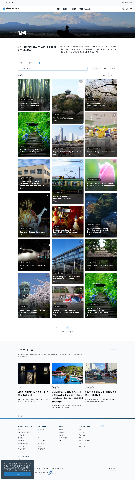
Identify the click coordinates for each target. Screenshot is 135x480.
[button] (127, 9)
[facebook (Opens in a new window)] (3, 3)
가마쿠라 (61, 432)
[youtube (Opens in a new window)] (12, 3)
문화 (39, 432)
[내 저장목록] (131, 9)
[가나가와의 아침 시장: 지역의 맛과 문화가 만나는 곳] (101, 382)
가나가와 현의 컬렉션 (24, 432)
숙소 (80, 429)
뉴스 (19, 429)
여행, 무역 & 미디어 (126, 3)
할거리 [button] (65, 9)
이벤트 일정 (21, 435)
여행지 (30, 63)
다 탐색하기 (21, 449)
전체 (21, 63)
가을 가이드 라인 (23, 443)
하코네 (61, 435)
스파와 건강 (41, 440)
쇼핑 (39, 446)
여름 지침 (21, 440)
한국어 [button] (112, 469)
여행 (39, 63)
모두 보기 (114, 349)
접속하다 (81, 432)
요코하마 (61, 429)
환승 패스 (82, 435)
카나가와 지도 (63, 438)
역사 (39, 438)
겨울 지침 (21, 446)
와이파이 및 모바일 (85, 440)
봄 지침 (20, 438)
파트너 (36, 469)
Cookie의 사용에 (9, 468)
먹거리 (40, 435)
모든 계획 (82, 446)
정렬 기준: (104, 75)
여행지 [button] (58, 9)
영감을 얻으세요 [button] (84, 9)
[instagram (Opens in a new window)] (9, 3)
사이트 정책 (44, 469)
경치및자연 (41, 443)
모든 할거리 (41, 449)
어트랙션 (41, 429)
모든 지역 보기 (63, 440)
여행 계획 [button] (73, 9)
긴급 (80, 443)
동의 (17, 474)
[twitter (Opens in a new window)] (6, 3)
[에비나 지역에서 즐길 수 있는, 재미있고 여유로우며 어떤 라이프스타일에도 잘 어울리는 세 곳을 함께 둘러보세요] (68, 385)
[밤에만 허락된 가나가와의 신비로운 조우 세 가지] (34, 382)
